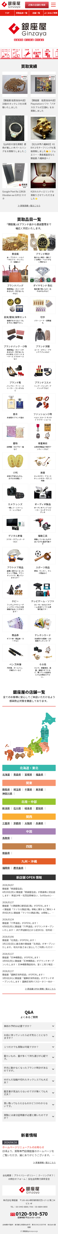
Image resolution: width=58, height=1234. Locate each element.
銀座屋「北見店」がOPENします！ (19, 940)
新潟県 (6, 808)
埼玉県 (17, 789)
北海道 (6, 774)
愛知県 (39, 808)
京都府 (17, 823)
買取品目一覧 (21, 13)
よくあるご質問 (50, 13)
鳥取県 (6, 838)
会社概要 (7, 1175)
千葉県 (28, 789)
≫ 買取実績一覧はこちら (29, 205)
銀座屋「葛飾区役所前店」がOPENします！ (23, 974)
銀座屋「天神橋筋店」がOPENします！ (21, 957)
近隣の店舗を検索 (36, 4)
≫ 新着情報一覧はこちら (44, 1162)
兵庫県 (39, 823)
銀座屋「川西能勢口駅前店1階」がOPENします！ (26, 905)
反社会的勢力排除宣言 (39, 1178)
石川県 (17, 808)
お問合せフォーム (17, 1178)
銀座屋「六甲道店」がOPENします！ (20, 923)
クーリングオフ (45, 1175)
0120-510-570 (29, 1215)
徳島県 (6, 853)
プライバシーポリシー (25, 1175)
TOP (7, 13)
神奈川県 (7, 793)
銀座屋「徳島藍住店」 (13, 888)
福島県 (39, 774)
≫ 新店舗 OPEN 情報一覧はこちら (40, 988)
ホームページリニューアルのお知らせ (23, 1147)
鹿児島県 (18, 868)
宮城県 (28, 774)
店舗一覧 (36, 13)
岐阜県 (28, 808)
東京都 (39, 789)
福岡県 (6, 868)
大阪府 (28, 823)
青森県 (17, 774)
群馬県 (6, 789)
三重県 (6, 823)
